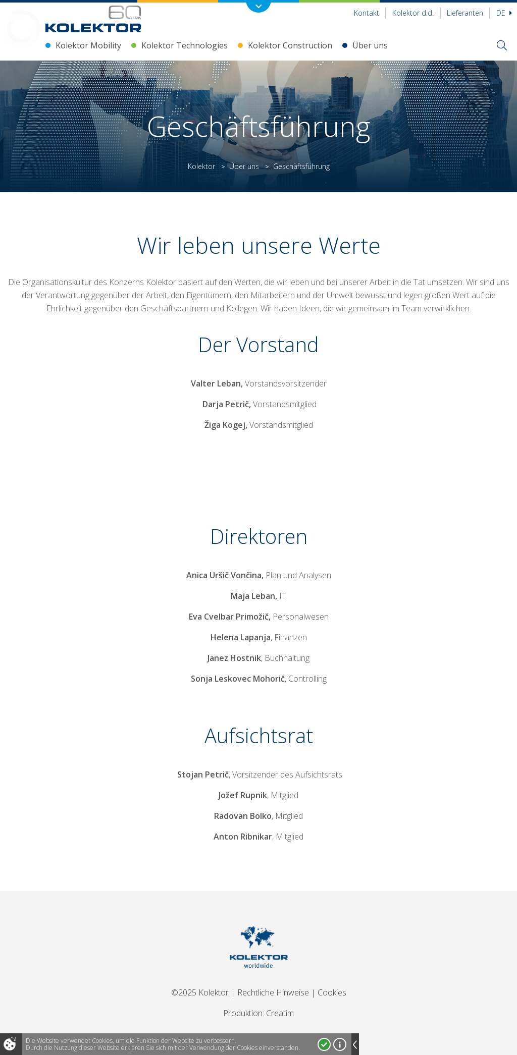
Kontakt (366, 13)
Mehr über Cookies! (339, 1044)
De (504, 13)
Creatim (280, 1013)
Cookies (332, 992)
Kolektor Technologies (184, 45)
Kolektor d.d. (413, 13)
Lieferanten (465, 13)
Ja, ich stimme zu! (324, 1044)
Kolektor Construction (290, 45)
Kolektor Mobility (88, 45)
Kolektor (201, 166)
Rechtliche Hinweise (273, 992)
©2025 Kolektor (200, 992)
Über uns (370, 45)
